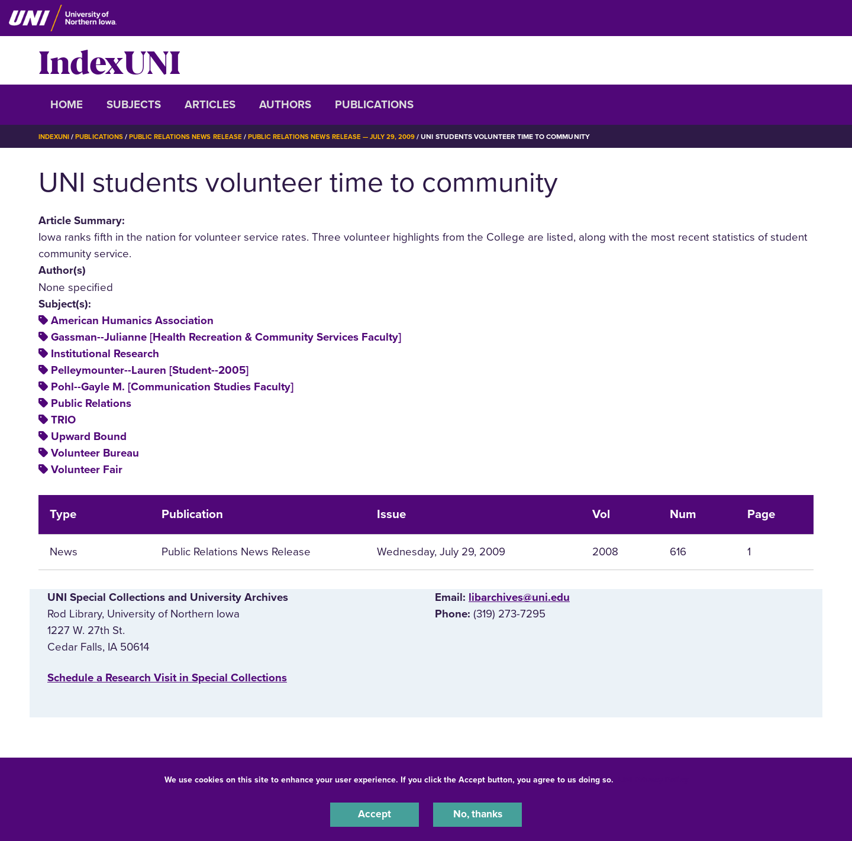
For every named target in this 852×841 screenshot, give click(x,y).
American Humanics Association (132, 320)
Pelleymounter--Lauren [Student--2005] (149, 370)
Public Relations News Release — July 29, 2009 (343, 136)
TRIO (63, 419)
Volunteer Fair (86, 469)
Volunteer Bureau (95, 453)
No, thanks (477, 813)
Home (66, 104)
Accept (374, 813)
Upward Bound (89, 436)
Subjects (133, 104)
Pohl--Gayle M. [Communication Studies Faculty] (172, 386)
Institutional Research (105, 353)
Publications (374, 104)
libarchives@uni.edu (519, 597)
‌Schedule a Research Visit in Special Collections (167, 677)
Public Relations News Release (192, 136)
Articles (210, 104)
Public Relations (91, 403)
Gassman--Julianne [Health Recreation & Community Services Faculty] (226, 337)
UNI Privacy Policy (653, 778)
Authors (285, 104)
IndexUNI (109, 60)
